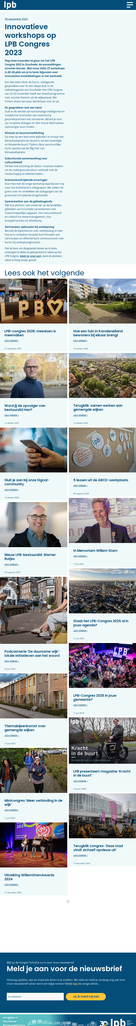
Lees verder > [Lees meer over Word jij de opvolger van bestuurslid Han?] (11, 415)
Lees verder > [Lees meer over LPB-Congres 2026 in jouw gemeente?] (80, 705)
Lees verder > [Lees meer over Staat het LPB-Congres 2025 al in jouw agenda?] (80, 630)
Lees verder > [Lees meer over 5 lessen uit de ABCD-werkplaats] (80, 485)
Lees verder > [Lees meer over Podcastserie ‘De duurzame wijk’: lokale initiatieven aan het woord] (11, 661)
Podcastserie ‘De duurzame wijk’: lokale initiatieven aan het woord (32, 653)
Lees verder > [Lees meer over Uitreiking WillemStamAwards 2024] (11, 884)
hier (75, 984)
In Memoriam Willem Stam (95, 550)
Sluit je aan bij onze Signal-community (26, 482)
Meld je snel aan (30, 256)
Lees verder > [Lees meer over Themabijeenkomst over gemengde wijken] (11, 735)
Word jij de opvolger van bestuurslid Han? (24, 407)
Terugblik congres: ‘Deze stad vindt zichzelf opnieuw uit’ (98, 848)
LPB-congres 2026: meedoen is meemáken (30, 333)
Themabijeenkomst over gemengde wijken (25, 728)
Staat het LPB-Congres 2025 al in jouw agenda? (100, 623)
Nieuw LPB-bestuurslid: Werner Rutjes (30, 556)
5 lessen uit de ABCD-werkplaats (100, 480)
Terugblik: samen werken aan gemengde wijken (98, 407)
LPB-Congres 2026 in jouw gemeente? (95, 697)
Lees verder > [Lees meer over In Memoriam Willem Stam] (80, 556)
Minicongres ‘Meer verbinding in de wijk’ (33, 802)
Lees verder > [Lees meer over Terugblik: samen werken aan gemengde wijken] (80, 415)
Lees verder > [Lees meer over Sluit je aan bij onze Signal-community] (11, 489)
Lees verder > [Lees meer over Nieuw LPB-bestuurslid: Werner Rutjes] (11, 564)
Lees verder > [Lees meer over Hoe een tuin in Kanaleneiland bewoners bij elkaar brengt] (80, 340)
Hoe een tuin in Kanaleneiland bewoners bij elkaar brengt (98, 333)
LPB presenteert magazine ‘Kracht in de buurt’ (102, 773)
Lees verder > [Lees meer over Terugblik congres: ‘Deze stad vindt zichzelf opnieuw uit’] (80, 855)
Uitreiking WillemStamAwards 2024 (29, 877)
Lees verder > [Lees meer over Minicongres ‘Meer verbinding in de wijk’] (11, 810)
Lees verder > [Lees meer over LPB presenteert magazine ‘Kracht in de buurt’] (80, 781)
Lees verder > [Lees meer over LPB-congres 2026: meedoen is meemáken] (11, 340)
